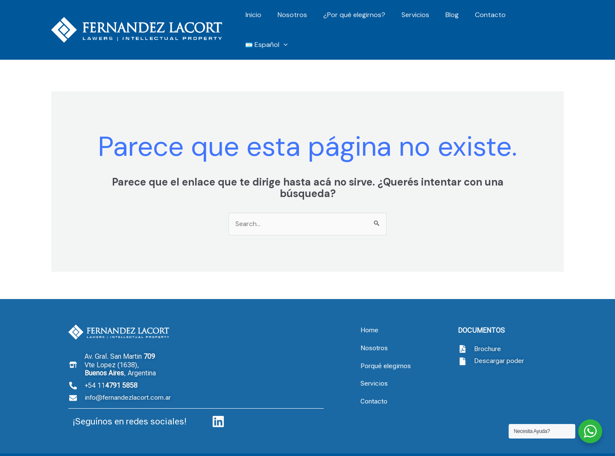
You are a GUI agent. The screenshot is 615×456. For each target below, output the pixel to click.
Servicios (416, 19)
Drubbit (541, 444)
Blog (450, 19)
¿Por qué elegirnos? (358, 19)
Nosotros (298, 19)
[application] (552, 20)
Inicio (262, 19)
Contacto (486, 19)
